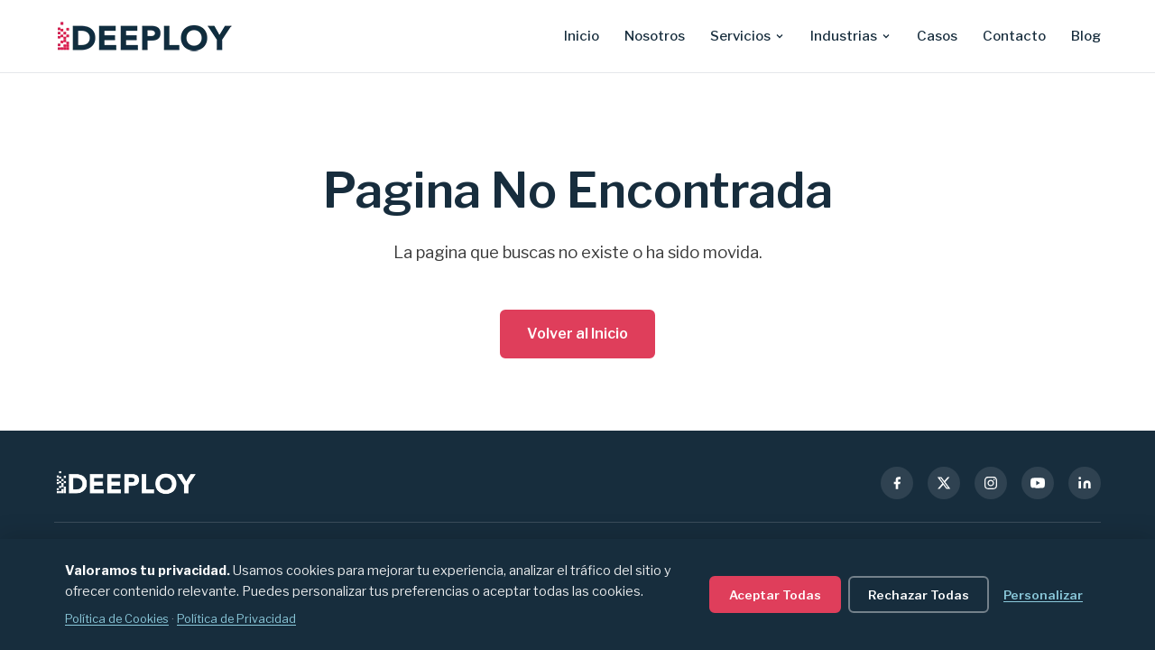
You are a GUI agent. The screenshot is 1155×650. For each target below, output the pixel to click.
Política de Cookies (117, 619)
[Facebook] (897, 483)
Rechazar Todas (918, 595)
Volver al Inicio (577, 333)
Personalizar (1043, 595)
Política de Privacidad (236, 619)
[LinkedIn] (1084, 483)
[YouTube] (1037, 483)
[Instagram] (991, 483)
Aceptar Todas (775, 595)
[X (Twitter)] (944, 483)
